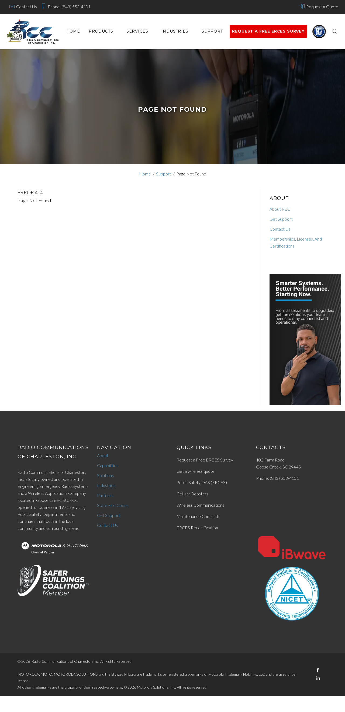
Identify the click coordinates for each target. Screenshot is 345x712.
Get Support (281, 218)
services (137, 31)
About (102, 455)
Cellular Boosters (192, 493)
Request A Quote (322, 6)
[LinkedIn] (318, 678)
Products (101, 31)
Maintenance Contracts (198, 516)
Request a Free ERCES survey (268, 31)
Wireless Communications (200, 504)
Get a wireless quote (196, 471)
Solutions (105, 475)
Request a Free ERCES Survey (205, 459)
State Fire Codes (113, 505)
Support (212, 31)
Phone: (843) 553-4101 (69, 6)
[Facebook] (317, 670)
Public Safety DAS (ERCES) (202, 482)
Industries (174, 31)
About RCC (280, 209)
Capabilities (107, 465)
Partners (105, 495)
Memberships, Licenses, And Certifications (296, 242)
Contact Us (26, 6)
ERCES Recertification (197, 527)
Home (73, 31)
